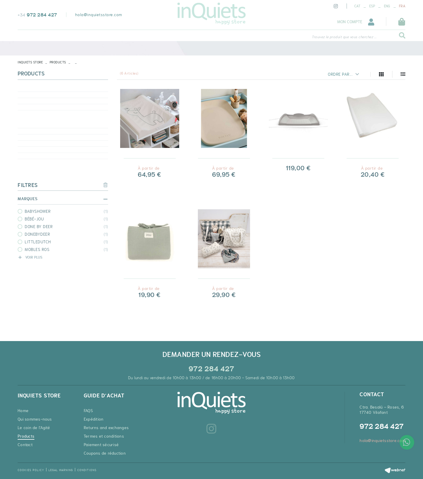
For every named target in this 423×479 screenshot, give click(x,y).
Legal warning (60, 470)
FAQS (88, 410)
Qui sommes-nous (35, 419)
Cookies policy (31, 470)
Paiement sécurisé (101, 444)
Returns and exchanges (106, 427)
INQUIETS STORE (30, 62)
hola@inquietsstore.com (98, 14)
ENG (387, 6)
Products (58, 62)
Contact (25, 444)
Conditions (87, 470)
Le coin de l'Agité (34, 427)
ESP (372, 6)
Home (23, 410)
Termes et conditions (104, 436)
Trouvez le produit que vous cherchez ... (344, 37)
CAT (357, 6)
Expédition (94, 419)
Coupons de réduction (105, 453)
